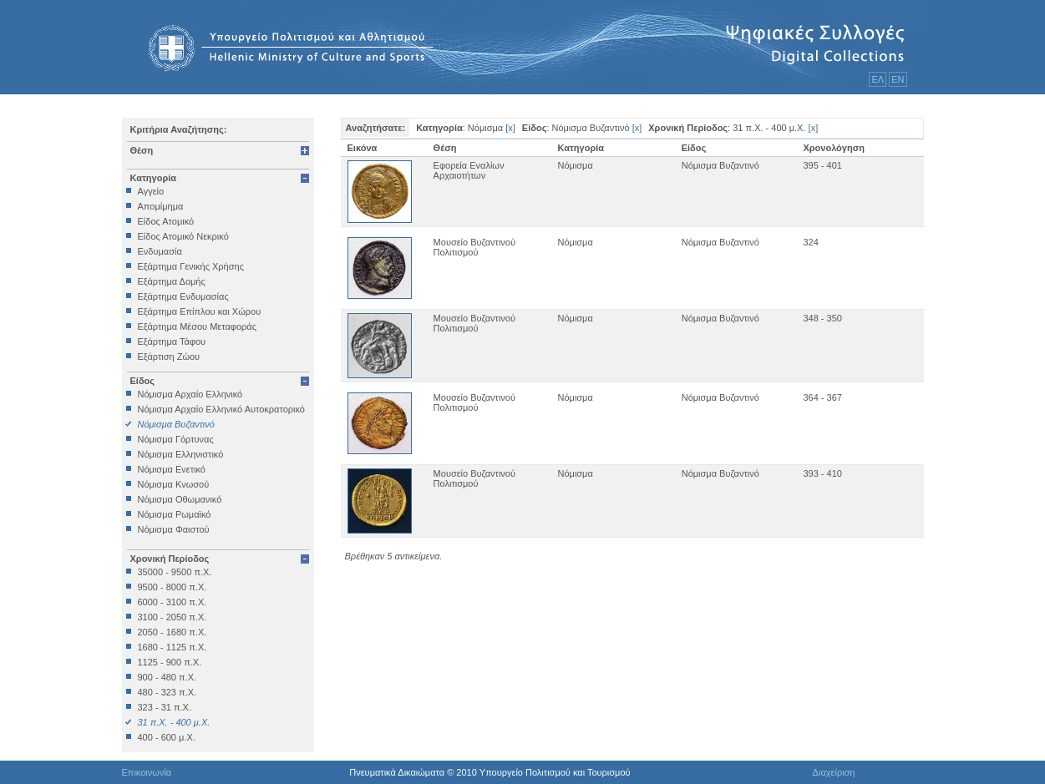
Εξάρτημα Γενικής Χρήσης (191, 266)
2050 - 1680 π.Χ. (172, 632)
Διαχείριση (834, 772)
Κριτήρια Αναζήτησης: (178, 129)
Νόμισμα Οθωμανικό (180, 499)
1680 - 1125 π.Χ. (172, 647)
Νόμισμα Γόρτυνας (176, 439)
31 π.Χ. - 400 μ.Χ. (174, 722)
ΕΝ (897, 79)
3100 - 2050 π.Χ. (172, 617)
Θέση (142, 150)
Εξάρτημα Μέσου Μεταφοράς (197, 326)
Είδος (142, 381)
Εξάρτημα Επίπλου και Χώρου (199, 311)
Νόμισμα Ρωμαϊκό (174, 514)
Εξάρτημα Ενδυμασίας (183, 296)
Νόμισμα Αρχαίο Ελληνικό (190, 394)
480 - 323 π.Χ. (167, 692)
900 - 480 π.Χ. (167, 677)
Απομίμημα (161, 206)
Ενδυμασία (160, 251)
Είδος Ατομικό (166, 221)
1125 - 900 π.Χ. (170, 662)
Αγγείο (151, 191)
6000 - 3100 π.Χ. (172, 602)
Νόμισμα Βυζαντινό (176, 424)
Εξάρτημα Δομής (171, 281)
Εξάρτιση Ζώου (169, 357)
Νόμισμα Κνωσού (174, 484)
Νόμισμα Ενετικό (171, 469)
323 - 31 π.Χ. (164, 707)
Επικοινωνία (147, 772)
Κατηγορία (153, 178)
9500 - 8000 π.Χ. (172, 587)
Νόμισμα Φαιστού (174, 529)
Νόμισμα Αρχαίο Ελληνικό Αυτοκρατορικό (221, 409)
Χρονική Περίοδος (170, 559)
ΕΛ (877, 79)
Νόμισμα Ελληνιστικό (181, 454)
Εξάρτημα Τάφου (172, 341)
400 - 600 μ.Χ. (166, 737)
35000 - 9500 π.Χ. (175, 572)
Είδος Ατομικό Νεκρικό (183, 236)
